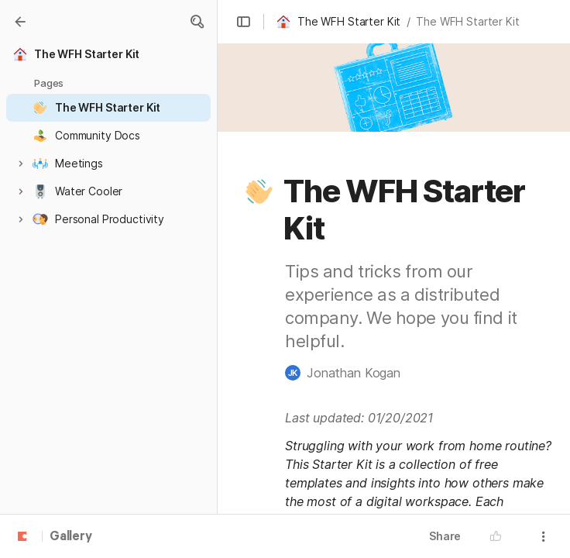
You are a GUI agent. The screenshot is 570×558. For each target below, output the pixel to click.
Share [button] (445, 535)
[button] (197, 22)
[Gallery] (20, 22)
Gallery (71, 537)
